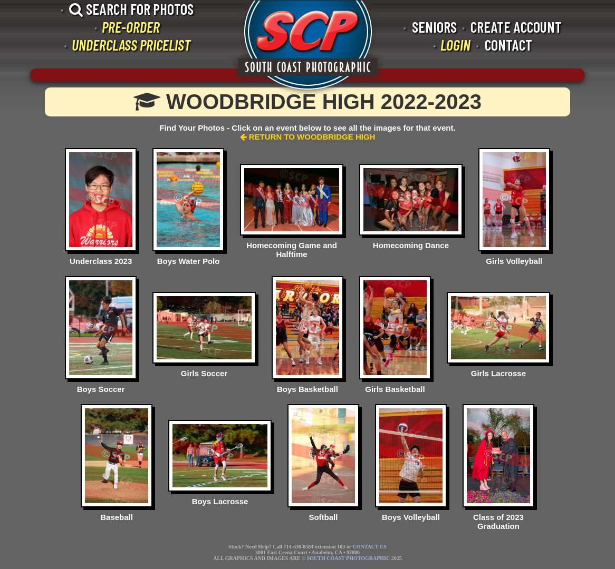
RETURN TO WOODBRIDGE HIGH (308, 136)
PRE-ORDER (131, 27)
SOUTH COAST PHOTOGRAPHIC (348, 558)
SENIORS (434, 27)
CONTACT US (369, 547)
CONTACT (508, 45)
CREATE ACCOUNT (516, 27)
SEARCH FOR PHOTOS (131, 9)
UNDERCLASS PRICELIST (131, 45)
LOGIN (455, 45)
